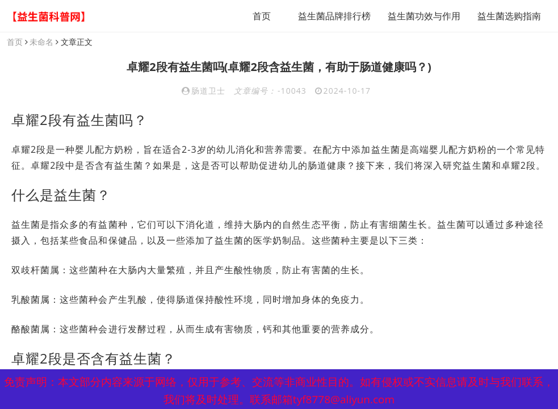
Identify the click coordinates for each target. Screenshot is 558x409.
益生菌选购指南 (509, 16)
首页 (262, 16)
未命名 (41, 41)
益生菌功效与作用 (424, 16)
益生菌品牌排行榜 (334, 16)
